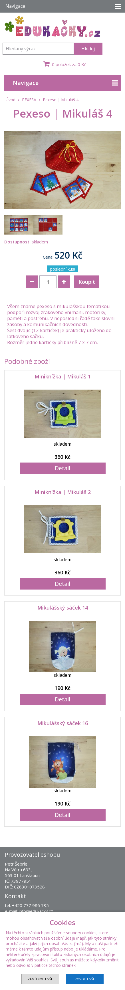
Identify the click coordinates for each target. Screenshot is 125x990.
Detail (62, 468)
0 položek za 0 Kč (64, 63)
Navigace (65, 83)
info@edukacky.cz (36, 911)
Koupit (86, 281)
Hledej (88, 48)
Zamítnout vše (40, 979)
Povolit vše (85, 979)
